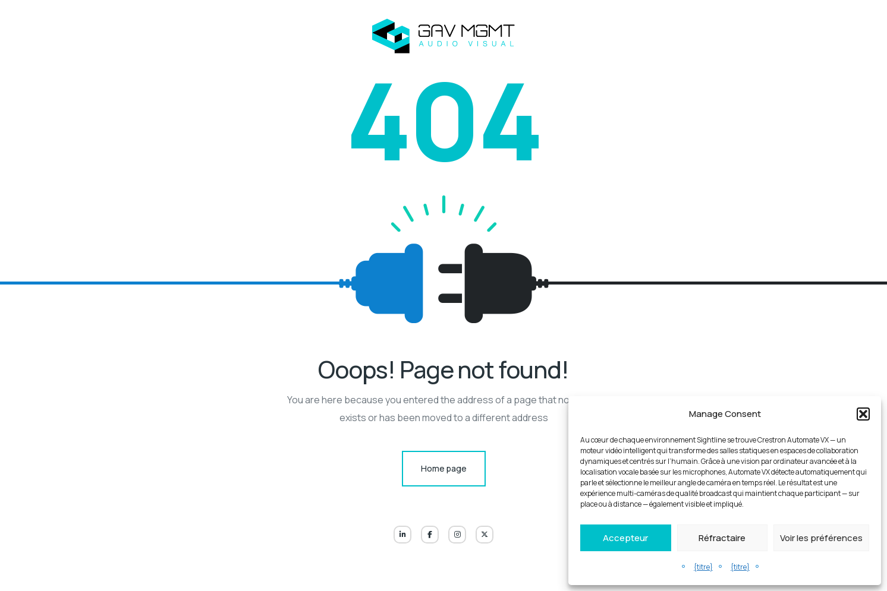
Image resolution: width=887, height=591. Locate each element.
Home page (444, 468)
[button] (863, 414)
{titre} (703, 567)
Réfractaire (722, 538)
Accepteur (625, 538)
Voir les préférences (821, 538)
